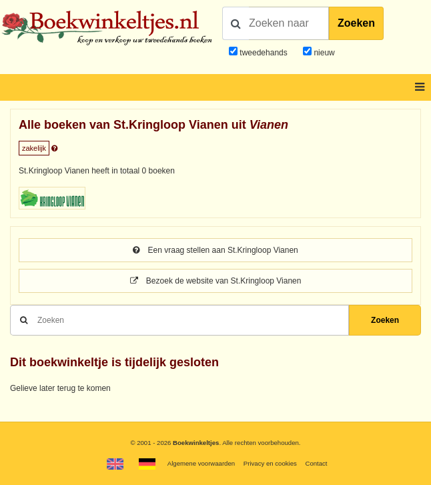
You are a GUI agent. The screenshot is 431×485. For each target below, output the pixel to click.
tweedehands (263, 52)
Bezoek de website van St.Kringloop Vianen (216, 281)
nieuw (323, 52)
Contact (316, 463)
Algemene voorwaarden (201, 463)
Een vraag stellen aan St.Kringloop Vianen (215, 250)
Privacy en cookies (270, 463)
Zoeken (356, 23)
